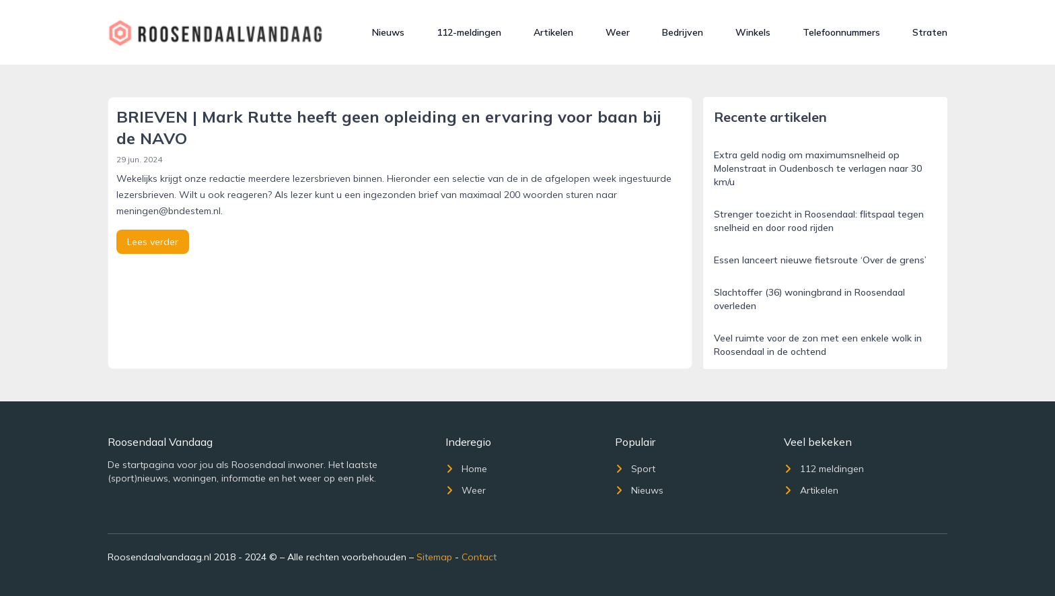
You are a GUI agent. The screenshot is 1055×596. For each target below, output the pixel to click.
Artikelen (553, 32)
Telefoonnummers (841, 32)
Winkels (752, 32)
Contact (479, 557)
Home (466, 469)
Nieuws (388, 32)
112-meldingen (469, 32)
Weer (618, 32)
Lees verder (152, 242)
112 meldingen (824, 469)
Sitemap (434, 557)
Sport (635, 469)
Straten (929, 32)
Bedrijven (682, 32)
